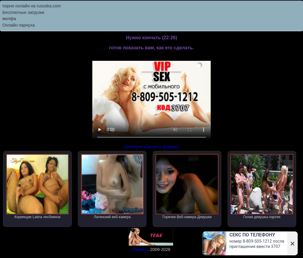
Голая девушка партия (262, 186)
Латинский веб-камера (112, 186)
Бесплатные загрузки (23, 12)
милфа (9, 18)
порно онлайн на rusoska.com (31, 6)
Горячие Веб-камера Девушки (187, 186)
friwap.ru (141, 249)
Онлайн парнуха (18, 25)
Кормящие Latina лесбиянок (37, 186)
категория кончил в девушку (151, 146)
